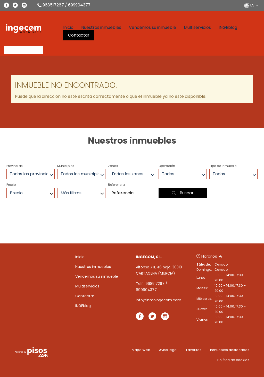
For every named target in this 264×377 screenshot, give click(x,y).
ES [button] (251, 5)
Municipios (65, 166)
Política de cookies (233, 359)
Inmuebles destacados (229, 349)
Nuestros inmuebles (101, 27)
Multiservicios (197, 27)
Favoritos (193, 349)
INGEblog (228, 27)
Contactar (78, 35)
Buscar (183, 193)
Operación (167, 166)
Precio (11, 184)
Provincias (14, 166)
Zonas (113, 166)
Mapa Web (141, 349)
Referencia (116, 184)
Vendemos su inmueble (152, 27)
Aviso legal (168, 349)
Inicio (68, 27)
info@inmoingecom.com (158, 300)
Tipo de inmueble (222, 166)
